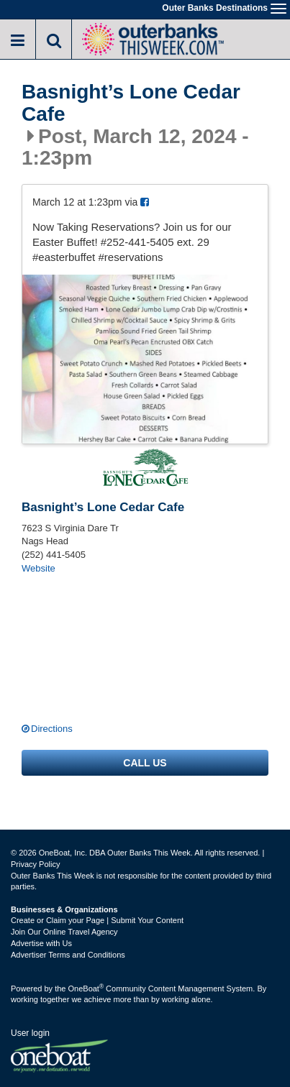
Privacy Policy (35, 864)
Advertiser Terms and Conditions (68, 954)
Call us (144, 763)
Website (38, 568)
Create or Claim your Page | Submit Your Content (97, 920)
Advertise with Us (41, 943)
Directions (52, 728)
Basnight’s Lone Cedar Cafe (131, 103)
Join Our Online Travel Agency (64, 931)
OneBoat (86, 988)
